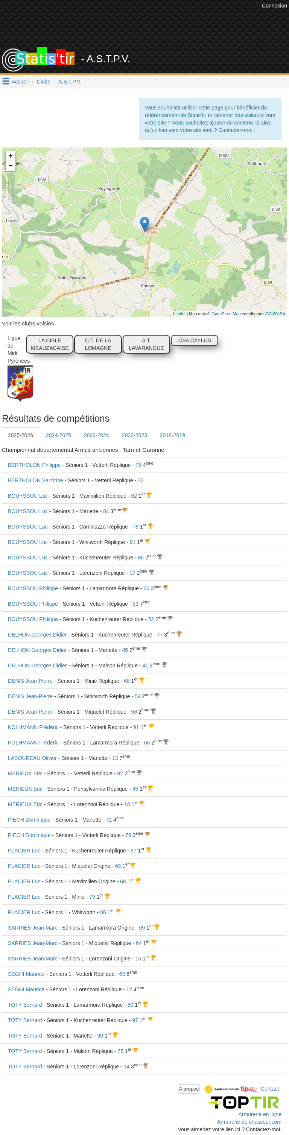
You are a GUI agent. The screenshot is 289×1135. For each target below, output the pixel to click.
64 (139, 943)
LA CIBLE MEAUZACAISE (49, 344)
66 (147, 743)
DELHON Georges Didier (37, 635)
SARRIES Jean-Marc (32, 928)
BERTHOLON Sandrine (35, 480)
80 (131, 1005)
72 (141, 480)
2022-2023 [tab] (134, 435)
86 (141, 558)
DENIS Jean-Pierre (30, 681)
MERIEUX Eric (25, 773)
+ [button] (11, 156)
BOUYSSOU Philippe (33, 588)
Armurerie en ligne (260, 1114)
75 (120, 1051)
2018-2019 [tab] (172, 435)
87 (134, 851)
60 (146, 588)
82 (120, 773)
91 (133, 542)
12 (129, 989)
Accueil (20, 82)
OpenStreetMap (226, 313)
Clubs (43, 82)
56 (134, 712)
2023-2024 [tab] (96, 435)
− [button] (11, 165)
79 (128, 835)
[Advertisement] (150, 28)
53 (135, 604)
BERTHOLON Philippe (34, 465)
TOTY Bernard (25, 1005)
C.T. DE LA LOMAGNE (98, 344)
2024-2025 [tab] (58, 435)
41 (145, 665)
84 (106, 511)
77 (160, 635)
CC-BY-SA (275, 313)
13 (115, 758)
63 (122, 974)
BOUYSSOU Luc (28, 496)
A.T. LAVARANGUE (146, 344)
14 (127, 1067)
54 (138, 696)
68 (127, 681)
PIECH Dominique (29, 820)
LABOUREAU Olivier (32, 758)
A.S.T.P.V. (69, 82)
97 (135, 1020)
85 (125, 650)
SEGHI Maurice (26, 974)
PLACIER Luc (24, 851)
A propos (189, 1089)
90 (100, 1036)
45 (135, 789)
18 (127, 804)
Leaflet (179, 313)
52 (151, 619)
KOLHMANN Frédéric (33, 727)
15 (138, 959)
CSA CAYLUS (194, 340)
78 (138, 465)
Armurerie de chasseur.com (249, 1122)
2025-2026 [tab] (20, 435)
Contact (270, 1088)
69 (142, 928)
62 (134, 496)
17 (132, 573)
